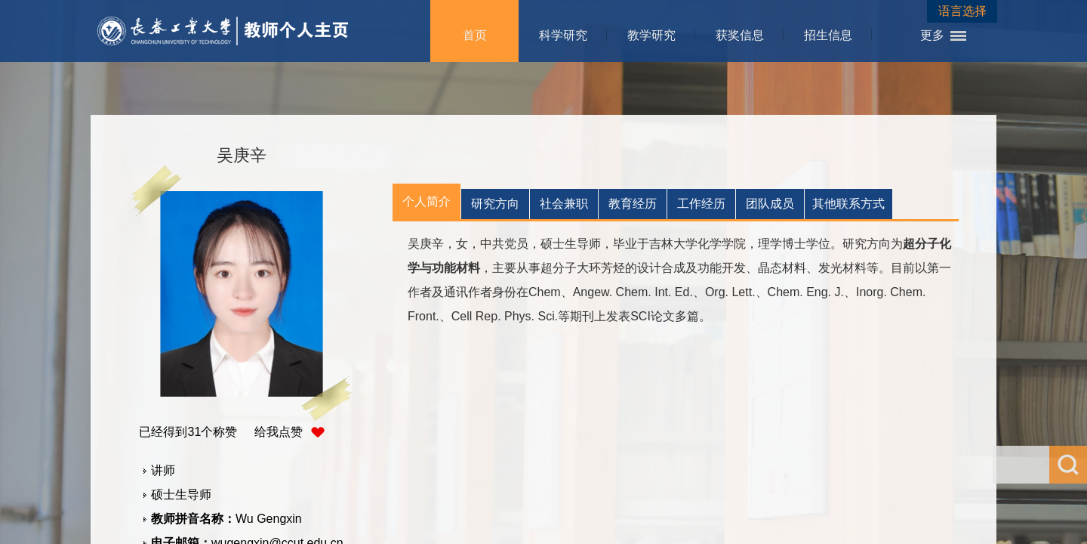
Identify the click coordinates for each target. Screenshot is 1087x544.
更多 (932, 35)
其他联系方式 (848, 203)
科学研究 (563, 35)
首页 (475, 35)
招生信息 (828, 35)
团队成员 (770, 203)
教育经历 (632, 203)
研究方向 (495, 203)
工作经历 (701, 203)
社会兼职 (564, 203)
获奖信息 (740, 35)
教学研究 (651, 35)
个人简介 (426, 201)
